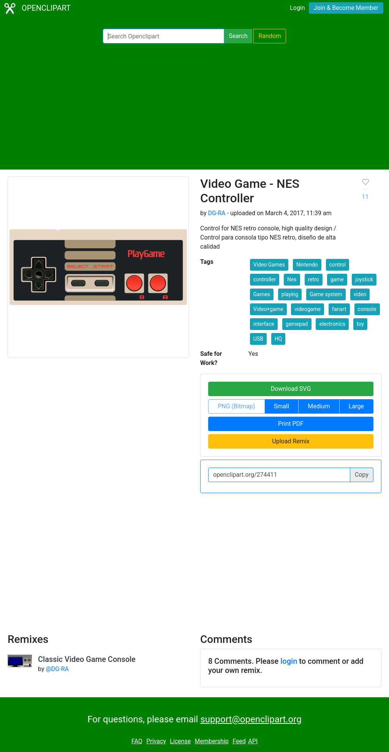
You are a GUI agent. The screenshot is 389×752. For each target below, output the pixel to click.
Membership (211, 741)
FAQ (136, 741)
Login (297, 7)
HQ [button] (278, 339)
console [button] (367, 309)
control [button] (337, 265)
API (253, 741)
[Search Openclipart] (163, 36)
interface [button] (263, 324)
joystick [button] (364, 279)
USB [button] (258, 339)
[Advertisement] (194, 106)
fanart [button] (339, 309)
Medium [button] (319, 406)
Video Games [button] (269, 265)
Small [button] (281, 406)
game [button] (337, 279)
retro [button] (313, 279)
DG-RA (216, 213)
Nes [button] (292, 279)
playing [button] (289, 294)
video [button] (360, 294)
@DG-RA (57, 669)
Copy (361, 474)
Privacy (156, 741)
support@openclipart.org (250, 719)
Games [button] (261, 294)
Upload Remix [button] (290, 441)
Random (269, 36)
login (288, 661)
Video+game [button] (268, 309)
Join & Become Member (346, 7)
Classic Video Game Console (87, 659)
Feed (239, 741)
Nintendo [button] (307, 265)
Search (238, 36)
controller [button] (264, 279)
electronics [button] (332, 324)
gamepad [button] (297, 324)
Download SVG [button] (291, 388)
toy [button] (360, 324)
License (180, 741)
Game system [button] (326, 294)
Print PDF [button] (291, 423)
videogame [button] (307, 309)
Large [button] (356, 406)
